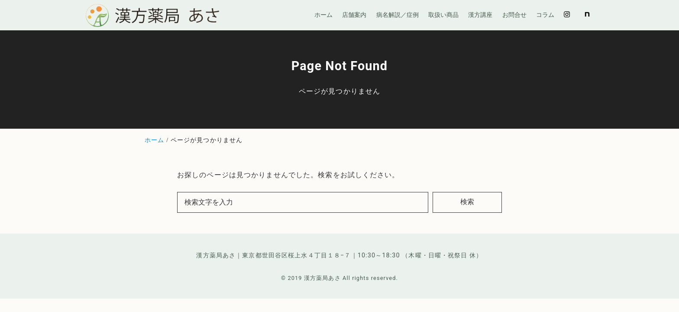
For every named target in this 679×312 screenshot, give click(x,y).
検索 (467, 202)
